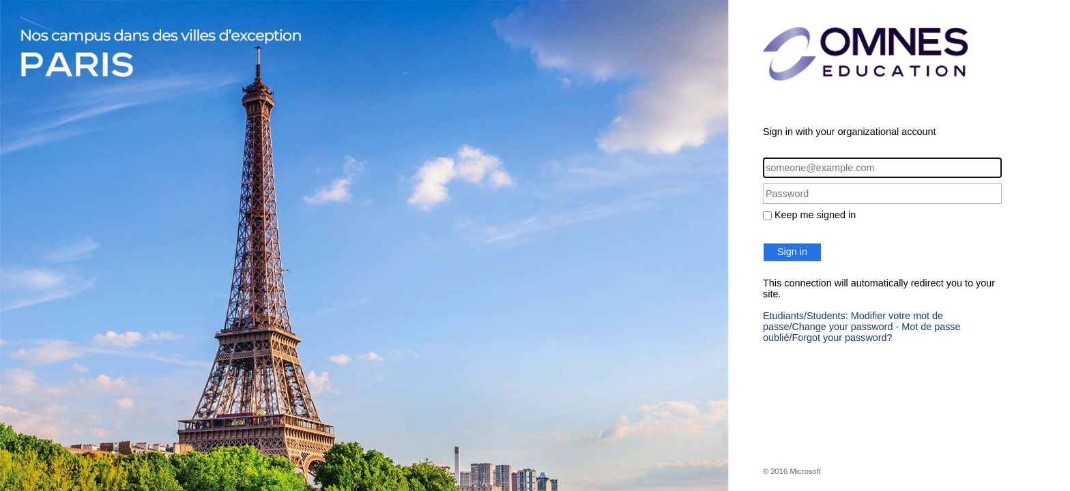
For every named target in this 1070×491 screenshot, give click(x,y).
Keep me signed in (815, 214)
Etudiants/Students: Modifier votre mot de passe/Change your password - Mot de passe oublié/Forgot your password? (862, 326)
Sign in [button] (792, 251)
